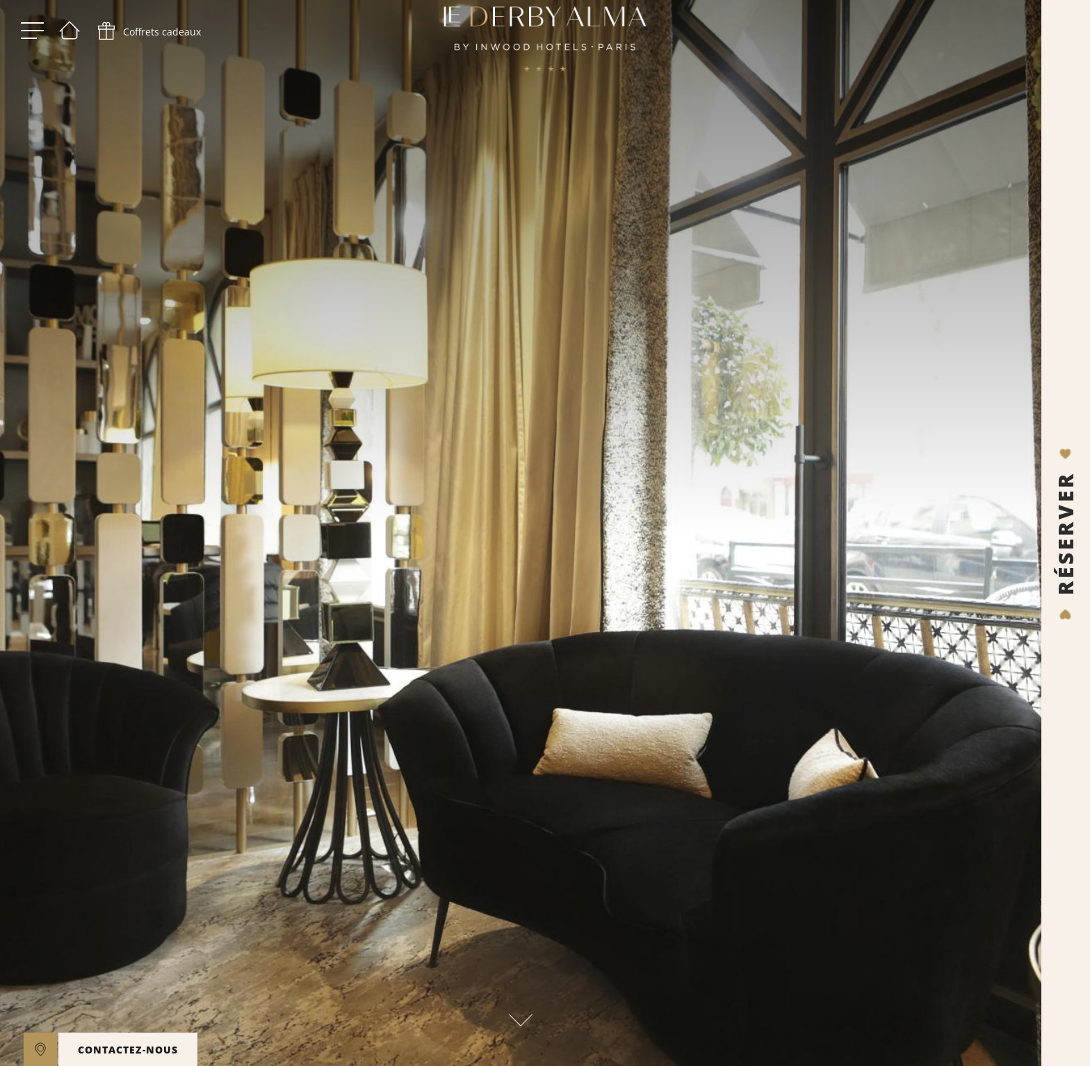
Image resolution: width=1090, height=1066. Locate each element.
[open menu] (32, 35)
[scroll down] (520, 1016)
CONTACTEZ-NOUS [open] (128, 1049)
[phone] (148, 35)
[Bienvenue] (69, 35)
